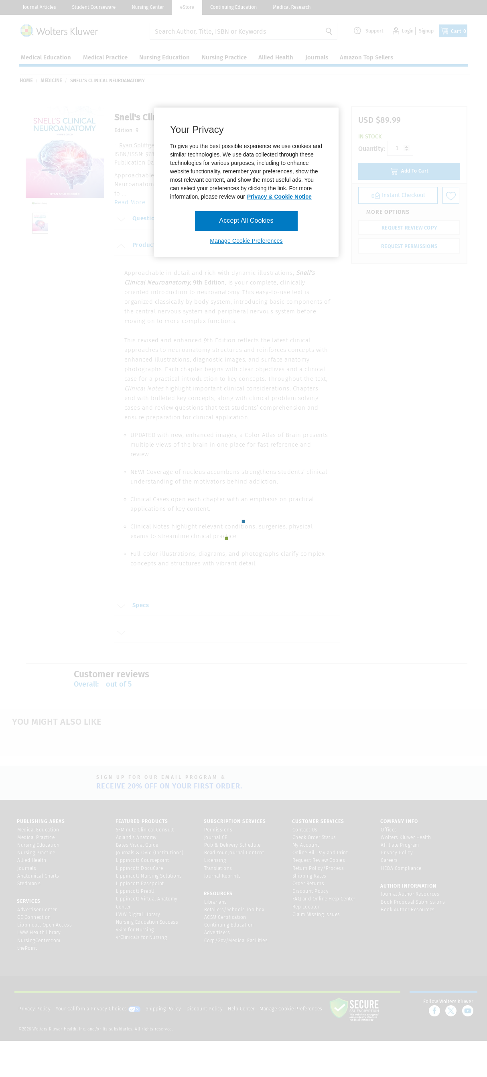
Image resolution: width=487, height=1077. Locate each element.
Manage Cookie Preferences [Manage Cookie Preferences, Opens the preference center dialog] (246, 241)
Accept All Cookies (246, 220)
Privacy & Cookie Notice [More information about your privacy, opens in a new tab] (279, 196)
